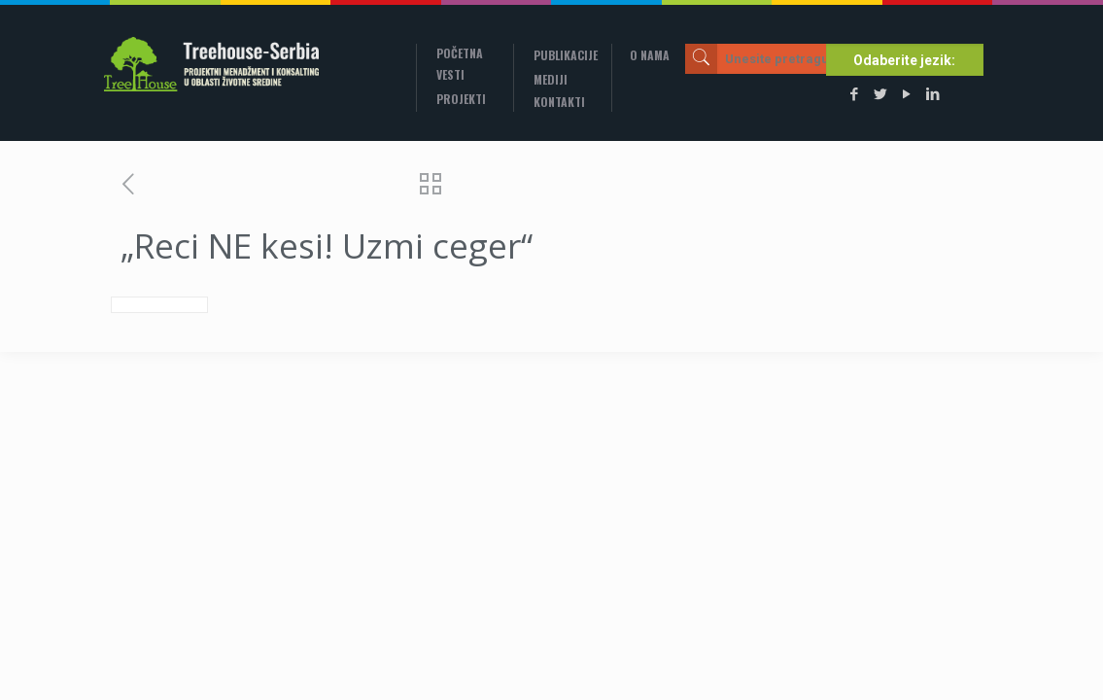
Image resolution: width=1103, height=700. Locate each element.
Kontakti (559, 101)
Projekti (461, 98)
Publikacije (566, 55)
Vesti (450, 74)
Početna (459, 53)
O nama (650, 55)
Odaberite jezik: (904, 60)
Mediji (551, 79)
